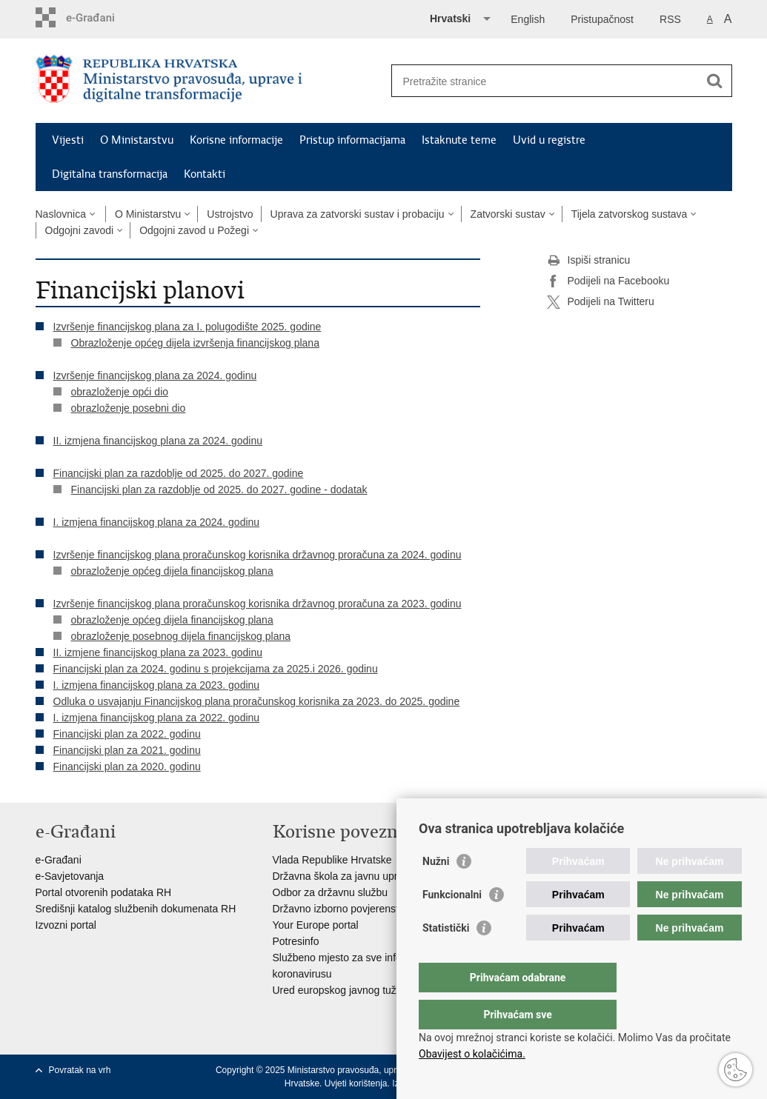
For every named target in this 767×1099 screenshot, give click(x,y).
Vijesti (68, 140)
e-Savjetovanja (70, 876)
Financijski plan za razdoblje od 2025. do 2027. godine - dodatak (219, 489)
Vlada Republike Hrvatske (332, 860)
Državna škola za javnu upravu (343, 876)
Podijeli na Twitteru (600, 302)
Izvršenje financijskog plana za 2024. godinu (155, 375)
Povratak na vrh (80, 1070)
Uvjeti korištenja (356, 1083)
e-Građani (59, 860)
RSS (670, 19)
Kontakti (204, 174)
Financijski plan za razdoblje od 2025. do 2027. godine (178, 473)
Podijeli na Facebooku (608, 281)
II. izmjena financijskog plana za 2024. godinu (158, 441)
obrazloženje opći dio (120, 392)
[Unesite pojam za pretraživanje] (546, 81)
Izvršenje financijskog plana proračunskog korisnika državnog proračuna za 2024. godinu (257, 555)
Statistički (445, 957)
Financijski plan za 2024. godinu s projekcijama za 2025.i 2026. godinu (215, 669)
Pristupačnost (602, 19)
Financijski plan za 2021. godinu (127, 750)
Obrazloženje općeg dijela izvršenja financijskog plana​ (195, 343)
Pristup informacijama (352, 140)
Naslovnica (61, 214)
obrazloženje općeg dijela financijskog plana (172, 571)
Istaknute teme (459, 140)
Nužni (435, 891)
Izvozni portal (66, 925)
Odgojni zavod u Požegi (194, 230)
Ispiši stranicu (589, 260)
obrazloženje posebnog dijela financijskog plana (181, 636)
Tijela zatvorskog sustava (629, 214)
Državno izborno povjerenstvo (341, 909)
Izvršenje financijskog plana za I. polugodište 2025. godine (187, 327)
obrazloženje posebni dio (128, 408)
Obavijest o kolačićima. (472, 1054)
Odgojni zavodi (79, 230)
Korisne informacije (236, 140)
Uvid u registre (549, 140)
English (528, 19)
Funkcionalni (452, 924)
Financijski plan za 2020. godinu (127, 766)
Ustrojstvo (230, 214)
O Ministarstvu (136, 140)
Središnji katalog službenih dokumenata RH (136, 909)
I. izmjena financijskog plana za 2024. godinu (156, 522)
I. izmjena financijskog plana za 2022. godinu (156, 718)
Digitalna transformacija (109, 174)
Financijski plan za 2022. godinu (127, 734)
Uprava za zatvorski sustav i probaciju (357, 214)
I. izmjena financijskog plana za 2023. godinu (156, 685)
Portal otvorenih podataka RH (104, 892)
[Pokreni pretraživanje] (715, 81)
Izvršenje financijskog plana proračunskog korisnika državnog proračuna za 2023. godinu (257, 603)
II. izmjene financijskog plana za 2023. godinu (158, 652)
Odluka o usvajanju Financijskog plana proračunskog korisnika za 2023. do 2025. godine (256, 701)
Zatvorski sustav (508, 214)
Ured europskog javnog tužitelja (345, 990)
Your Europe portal (316, 925)
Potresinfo (296, 941)
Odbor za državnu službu (330, 892)
